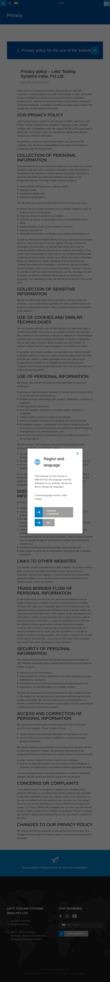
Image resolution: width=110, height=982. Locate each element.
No (48, 522)
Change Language (53, 512)
